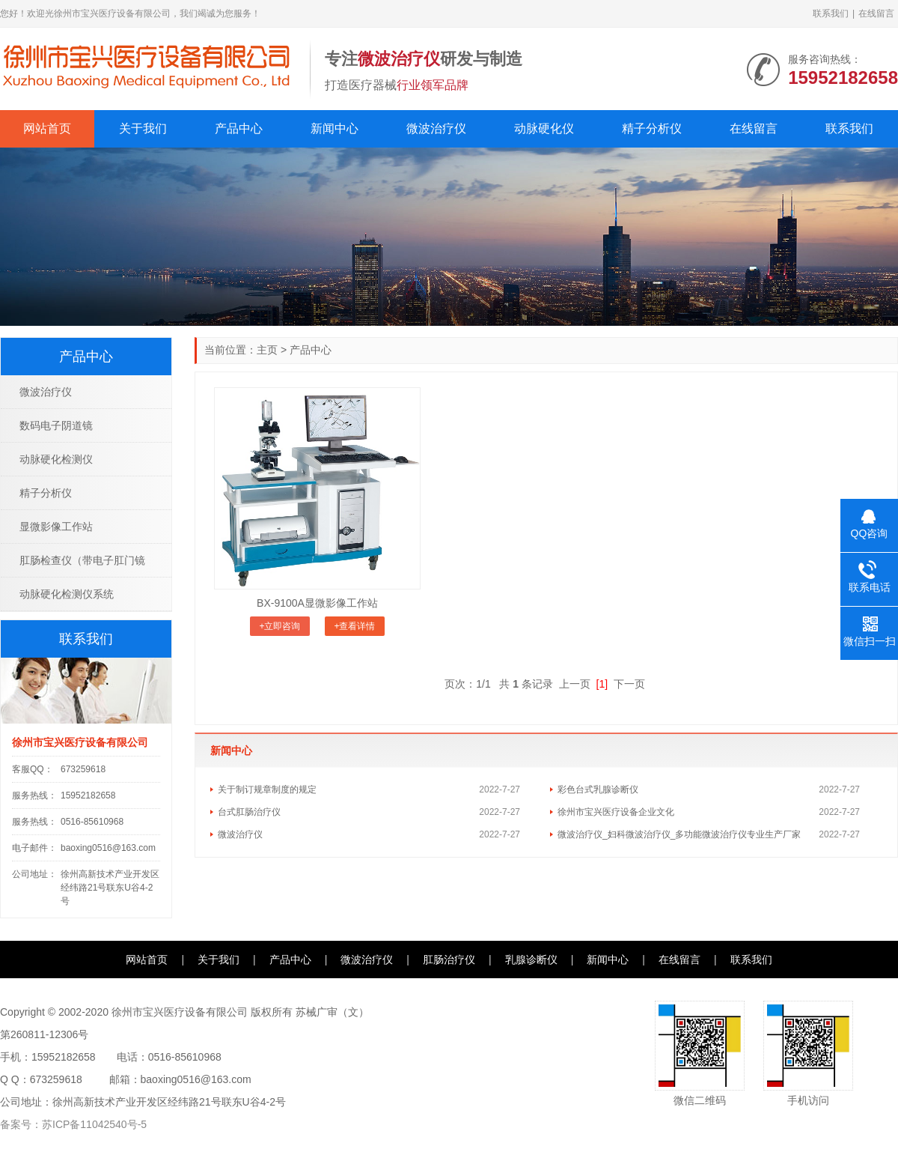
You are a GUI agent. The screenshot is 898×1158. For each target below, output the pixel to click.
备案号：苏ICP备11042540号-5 (73, 1124)
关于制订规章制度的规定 (267, 789)
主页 (267, 350)
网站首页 (47, 128)
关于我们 (143, 128)
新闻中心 (334, 128)
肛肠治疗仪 (449, 959)
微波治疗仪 (436, 128)
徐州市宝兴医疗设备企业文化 (616, 812)
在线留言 (876, 13)
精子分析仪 (652, 128)
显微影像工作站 (56, 527)
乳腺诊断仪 (531, 959)
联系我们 (831, 13)
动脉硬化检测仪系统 (66, 594)
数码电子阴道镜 (56, 425)
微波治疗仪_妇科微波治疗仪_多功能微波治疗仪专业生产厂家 (679, 834)
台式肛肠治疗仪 (249, 812)
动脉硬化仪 (544, 128)
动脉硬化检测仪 (56, 459)
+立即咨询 (279, 626)
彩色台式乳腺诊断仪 (598, 789)
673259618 (83, 769)
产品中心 (239, 128)
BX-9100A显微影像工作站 (317, 603)
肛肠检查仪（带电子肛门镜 (82, 560)
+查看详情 (354, 626)
